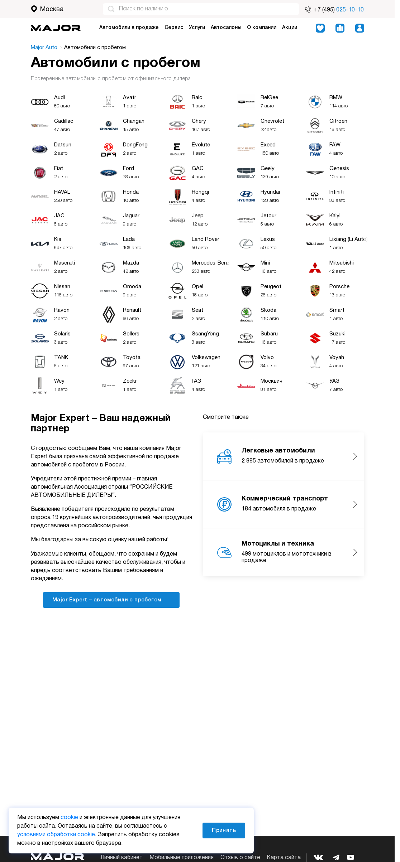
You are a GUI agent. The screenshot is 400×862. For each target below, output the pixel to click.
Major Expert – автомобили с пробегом (111, 599)
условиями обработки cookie (56, 834)
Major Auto (46, 47)
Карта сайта (284, 857)
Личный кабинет (121, 857)
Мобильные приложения (181, 857)
